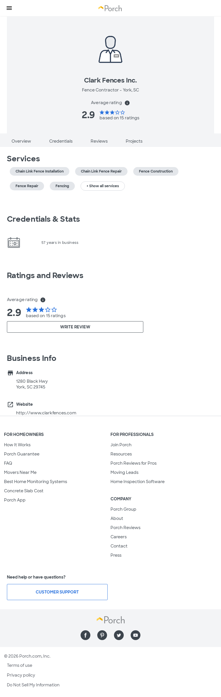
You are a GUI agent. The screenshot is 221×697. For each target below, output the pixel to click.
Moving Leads (124, 472)
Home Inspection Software (137, 481)
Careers (118, 536)
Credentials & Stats (43, 219)
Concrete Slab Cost (23, 490)
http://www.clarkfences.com (46, 412)
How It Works (17, 444)
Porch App (15, 500)
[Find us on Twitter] (119, 635)
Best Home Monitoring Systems (35, 481)
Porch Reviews (125, 527)
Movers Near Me (20, 472)
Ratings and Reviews (45, 275)
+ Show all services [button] (103, 186)
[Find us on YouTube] (135, 635)
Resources (121, 454)
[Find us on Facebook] (85, 635)
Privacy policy (21, 675)
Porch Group (123, 509)
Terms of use (19, 665)
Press (115, 555)
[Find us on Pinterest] (102, 635)
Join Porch (121, 444)
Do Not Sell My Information (33, 685)
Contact (118, 546)
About (116, 518)
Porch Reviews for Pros (133, 463)
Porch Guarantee (21, 454)
